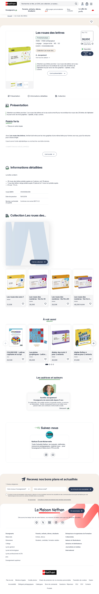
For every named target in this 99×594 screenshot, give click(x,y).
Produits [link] (49, 588)
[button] (19, 56)
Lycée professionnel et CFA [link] (14, 553)
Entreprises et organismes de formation (79, 533)
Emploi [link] (91, 580)
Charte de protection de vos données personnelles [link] (55, 580)
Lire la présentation (56, 73)
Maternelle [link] (9, 537)
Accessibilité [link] (12, 584)
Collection (60, 96)
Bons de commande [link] (51, 584)
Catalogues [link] (39, 584)
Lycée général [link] (10, 547)
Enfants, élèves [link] (40, 537)
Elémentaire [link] (9, 540)
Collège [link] (8, 543)
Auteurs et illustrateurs (73, 540)
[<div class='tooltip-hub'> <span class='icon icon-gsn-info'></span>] (92, 44)
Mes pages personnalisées (54, 10)
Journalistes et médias (73, 547)
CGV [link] (81, 584)
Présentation (14, 96)
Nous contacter (70, 10)
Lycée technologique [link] (12, 550)
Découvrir (64, 408)
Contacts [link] (88, 584)
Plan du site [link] (9, 580)
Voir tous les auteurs (42, 57)
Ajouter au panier (85, 53)
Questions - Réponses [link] (66, 584)
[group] (13, 85)
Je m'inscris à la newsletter (80, 489)
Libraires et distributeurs (74, 543)
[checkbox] (6, 494)
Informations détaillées (38, 96)
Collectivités (70, 537)
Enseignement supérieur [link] (13, 560)
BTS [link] (7, 557)
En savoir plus (32, 499)
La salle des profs (86, 10)
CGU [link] (76, 584)
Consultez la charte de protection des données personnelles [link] (54, 499)
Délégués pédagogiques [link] (26, 584)
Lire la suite (48, 154)
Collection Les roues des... (45, 50)
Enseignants (10, 533)
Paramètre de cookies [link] (80, 580)
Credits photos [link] (32, 580)
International (70, 550)
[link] (46, 454)
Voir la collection (37, 262)
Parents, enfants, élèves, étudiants (47, 533)
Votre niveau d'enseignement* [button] (16, 489)
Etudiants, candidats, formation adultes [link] (47, 540)
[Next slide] (93, 343)
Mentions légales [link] (20, 580)
